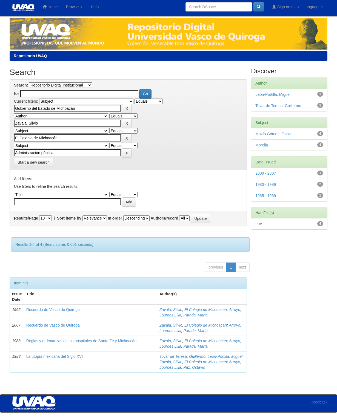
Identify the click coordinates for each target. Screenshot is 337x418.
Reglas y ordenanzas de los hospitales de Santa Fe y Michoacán (81, 341)
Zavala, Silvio (170, 309)
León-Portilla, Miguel (225, 356)
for (16, 93)
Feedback (319, 402)
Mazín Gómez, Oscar (273, 134)
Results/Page (26, 218)
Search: (21, 85)
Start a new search (34, 162)
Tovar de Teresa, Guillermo (182, 356)
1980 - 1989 (265, 184)
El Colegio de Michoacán (205, 309)
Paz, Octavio (194, 367)
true (258, 224)
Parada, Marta (195, 315)
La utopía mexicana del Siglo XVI (54, 356)
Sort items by (69, 218)
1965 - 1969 (265, 196)
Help (95, 7)
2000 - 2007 (265, 173)
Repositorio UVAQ (30, 56)
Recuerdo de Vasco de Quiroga (53, 309)
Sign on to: (285, 6)
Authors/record (164, 218)
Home (50, 6)
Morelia (261, 145)
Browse (74, 7)
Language (313, 7)
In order (115, 218)
